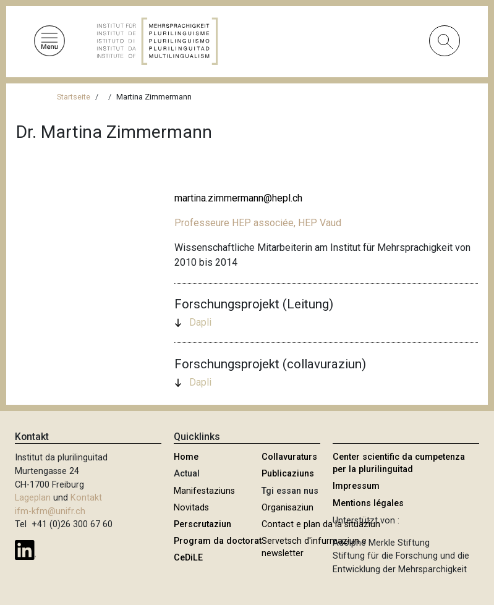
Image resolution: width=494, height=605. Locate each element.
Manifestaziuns (204, 491)
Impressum (356, 486)
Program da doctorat (218, 541)
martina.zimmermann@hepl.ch (238, 198)
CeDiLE (188, 557)
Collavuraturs (289, 457)
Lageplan (33, 498)
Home (186, 457)
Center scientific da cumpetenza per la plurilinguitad (399, 463)
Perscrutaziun (202, 524)
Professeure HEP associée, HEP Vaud (257, 223)
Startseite (73, 96)
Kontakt (86, 498)
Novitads (191, 507)
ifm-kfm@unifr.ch (50, 511)
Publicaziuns (288, 473)
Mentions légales (368, 503)
